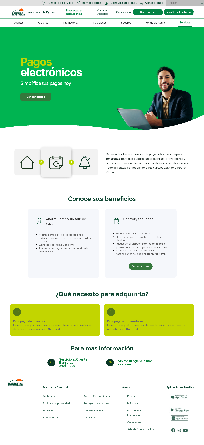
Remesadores (92, 2)
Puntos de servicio (60, 2)
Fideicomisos (50, 423)
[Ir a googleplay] (179, 416)
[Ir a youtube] (185, 436)
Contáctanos (154, 2)
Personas (34, 12)
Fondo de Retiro (155, 22)
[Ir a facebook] (173, 436)
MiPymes (49, 12)
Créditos (43, 22)
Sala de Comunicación (140, 435)
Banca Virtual (147, 12)
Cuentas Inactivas (94, 416)
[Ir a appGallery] (179, 424)
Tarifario (48, 416)
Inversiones (99, 22)
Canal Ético (90, 423)
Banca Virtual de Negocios (179, 12)
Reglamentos (51, 402)
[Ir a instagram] (179, 436)
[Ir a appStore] (179, 403)
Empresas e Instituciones (73, 12)
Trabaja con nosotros (96, 409)
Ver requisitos (140, 266)
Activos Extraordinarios (97, 402)
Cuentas (19, 22)
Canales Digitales (102, 12)
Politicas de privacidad (56, 409)
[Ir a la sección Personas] (18, 12)
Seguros (126, 22)
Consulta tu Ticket (124, 2)
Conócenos (123, 12)
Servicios (185, 22)
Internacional (70, 22)
